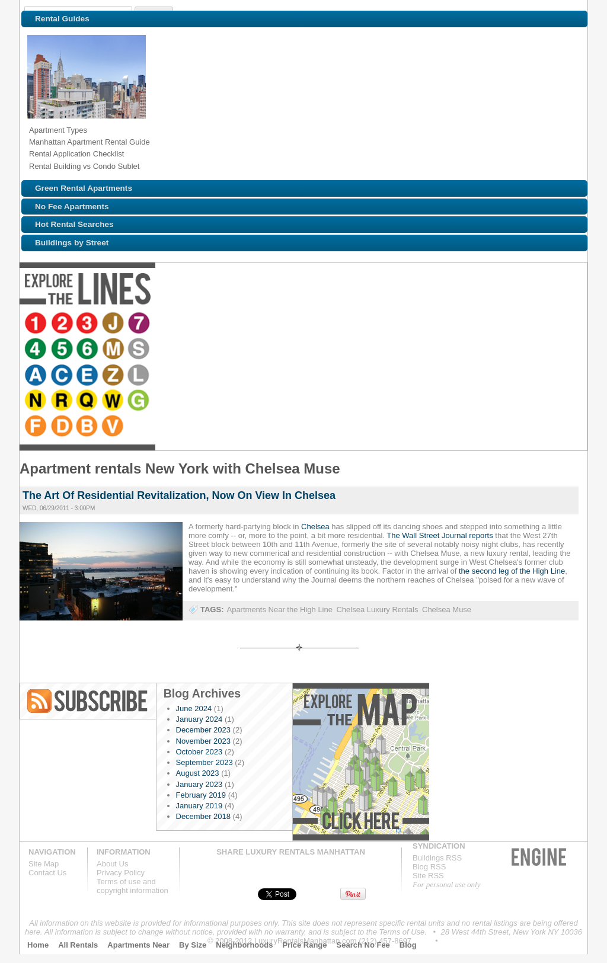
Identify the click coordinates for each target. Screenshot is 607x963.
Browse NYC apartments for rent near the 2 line (63, 324)
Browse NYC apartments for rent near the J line (115, 324)
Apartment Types (58, 130)
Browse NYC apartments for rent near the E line (342, 324)
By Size (192, 944)
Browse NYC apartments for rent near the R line (443, 324)
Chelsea (315, 526)
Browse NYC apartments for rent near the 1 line (36, 324)
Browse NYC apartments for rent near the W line (495, 324)
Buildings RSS (437, 857)
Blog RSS (88, 701)
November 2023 (203, 741)
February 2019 (201, 795)
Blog (408, 944)
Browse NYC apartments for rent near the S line (268, 324)
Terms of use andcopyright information (132, 886)
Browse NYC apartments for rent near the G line (521, 324)
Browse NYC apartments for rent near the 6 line (216, 324)
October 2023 (199, 751)
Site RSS (428, 875)
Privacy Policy (121, 872)
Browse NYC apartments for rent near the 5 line (189, 324)
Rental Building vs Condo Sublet (84, 166)
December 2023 (203, 729)
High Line (548, 571)
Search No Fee (363, 944)
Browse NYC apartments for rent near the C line (316, 324)
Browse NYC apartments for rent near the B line (36, 350)
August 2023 (197, 773)
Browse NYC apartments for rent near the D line (570, 324)
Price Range (304, 944)
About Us (112, 863)
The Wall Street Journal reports (439, 535)
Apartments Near (138, 944)
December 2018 (203, 816)
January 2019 (199, 805)
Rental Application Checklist (76, 153)
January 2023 (199, 784)
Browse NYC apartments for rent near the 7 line (141, 324)
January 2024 (199, 719)
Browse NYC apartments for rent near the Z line (368, 324)
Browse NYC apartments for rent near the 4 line (163, 324)
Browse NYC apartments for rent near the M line (242, 324)
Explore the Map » (361, 761)
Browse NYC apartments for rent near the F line (544, 324)
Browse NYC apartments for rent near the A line (290, 324)
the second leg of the (495, 571)
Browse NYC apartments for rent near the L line (395, 324)
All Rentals (78, 944)
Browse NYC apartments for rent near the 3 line (89, 324)
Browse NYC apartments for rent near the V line (63, 350)
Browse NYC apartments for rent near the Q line (469, 324)
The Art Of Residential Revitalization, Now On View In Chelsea (179, 495)
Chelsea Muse (446, 609)
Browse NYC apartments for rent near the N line (417, 324)
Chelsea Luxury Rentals (377, 609)
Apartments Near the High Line (279, 609)
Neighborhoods (244, 944)
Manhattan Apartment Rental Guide (89, 141)
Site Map (43, 863)
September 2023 (204, 762)
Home (38, 944)
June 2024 (194, 708)
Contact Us (47, 872)
